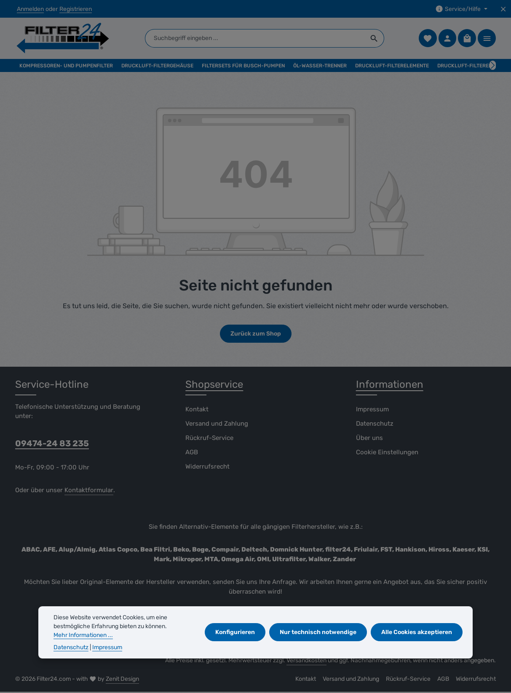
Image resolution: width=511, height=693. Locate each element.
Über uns (369, 438)
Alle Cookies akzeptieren (416, 632)
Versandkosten (306, 661)
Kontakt (197, 410)
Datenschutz (374, 424)
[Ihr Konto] (447, 39)
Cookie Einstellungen (387, 453)
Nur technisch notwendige (318, 632)
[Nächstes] (493, 66)
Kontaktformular (88, 491)
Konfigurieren (236, 632)
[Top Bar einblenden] (487, 39)
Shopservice (214, 385)
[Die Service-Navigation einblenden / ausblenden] (461, 9)
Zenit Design (122, 680)
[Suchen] (375, 38)
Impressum (372, 410)
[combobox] (256, 38)
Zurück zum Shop (255, 335)
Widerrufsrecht (207, 467)
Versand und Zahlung (216, 424)
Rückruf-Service (209, 438)
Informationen (389, 385)
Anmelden (30, 9)
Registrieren (75, 9)
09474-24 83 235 (52, 445)
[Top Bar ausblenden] (503, 9)
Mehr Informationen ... (83, 635)
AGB (191, 453)
